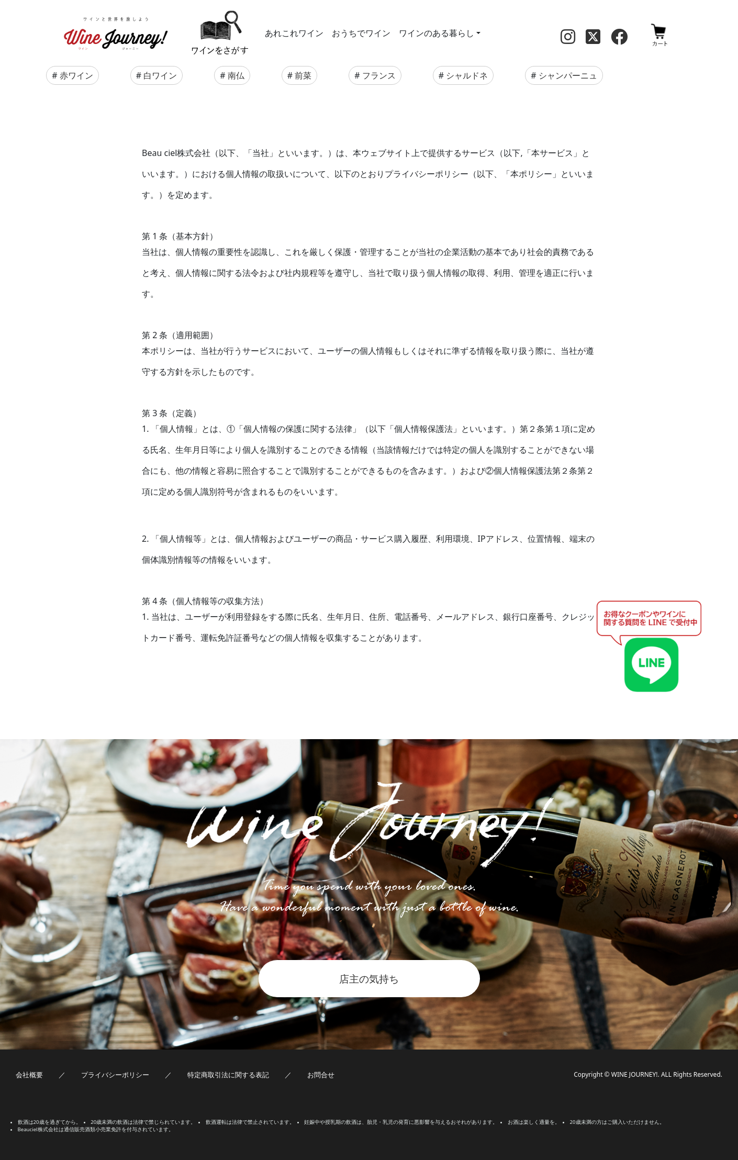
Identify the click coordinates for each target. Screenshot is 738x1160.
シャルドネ (467, 75)
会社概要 (29, 1074)
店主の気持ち (369, 979)
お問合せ (320, 1074)
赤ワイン (76, 75)
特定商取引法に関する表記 (228, 1074)
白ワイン (160, 75)
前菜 (303, 75)
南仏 (236, 75)
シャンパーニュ (568, 75)
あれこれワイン (294, 33)
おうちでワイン (361, 33)
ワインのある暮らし (436, 33)
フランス (379, 75)
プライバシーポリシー (115, 1074)
